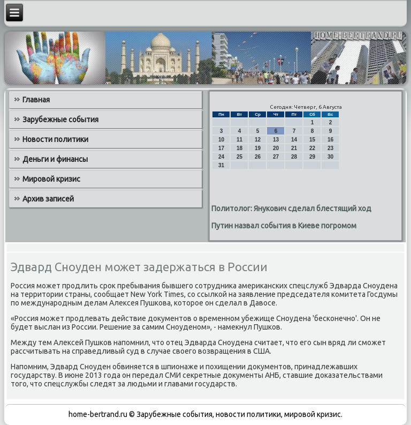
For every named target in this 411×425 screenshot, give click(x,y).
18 (239, 148)
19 (258, 148)
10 (221, 140)
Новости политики (55, 139)
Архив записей (48, 199)
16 (330, 140)
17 (221, 148)
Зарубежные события (60, 119)
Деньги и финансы (55, 159)
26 (258, 157)
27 (276, 157)
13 (276, 140)
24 (221, 157)
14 (294, 140)
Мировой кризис (51, 179)
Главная (36, 99)
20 (276, 148)
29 (312, 157)
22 (312, 148)
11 (239, 140)
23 (330, 148)
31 (221, 165)
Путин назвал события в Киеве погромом (283, 225)
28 (294, 157)
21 (294, 148)
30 (330, 157)
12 (258, 140)
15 (312, 140)
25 (239, 157)
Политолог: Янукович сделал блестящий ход (291, 208)
